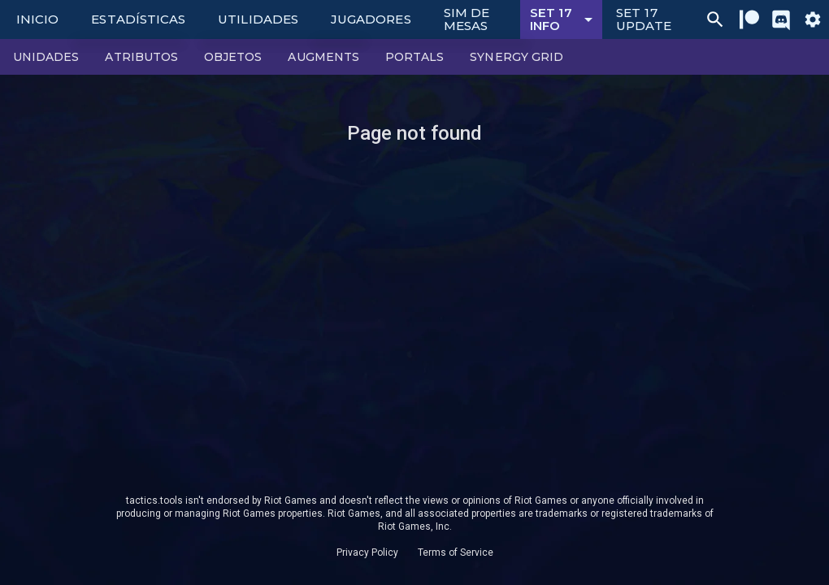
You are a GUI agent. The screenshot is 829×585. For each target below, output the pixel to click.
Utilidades (258, 19)
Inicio (37, 19)
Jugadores (371, 19)
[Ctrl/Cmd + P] (715, 19)
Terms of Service (455, 552)
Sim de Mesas (466, 19)
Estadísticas (138, 19)
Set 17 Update (643, 19)
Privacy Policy (367, 552)
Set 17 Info (564, 19)
